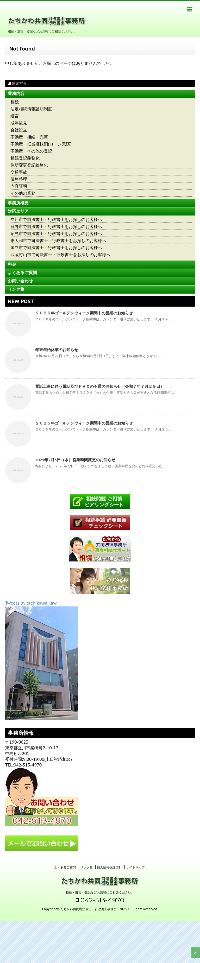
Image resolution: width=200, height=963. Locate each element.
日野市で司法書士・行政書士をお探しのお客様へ (56, 226)
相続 (14, 102)
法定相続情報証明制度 (31, 109)
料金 (12, 264)
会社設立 (18, 130)
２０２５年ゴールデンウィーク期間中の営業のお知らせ (84, 423)
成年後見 (18, 123)
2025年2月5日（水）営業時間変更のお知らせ (75, 459)
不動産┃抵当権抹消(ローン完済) (41, 144)
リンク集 (16, 289)
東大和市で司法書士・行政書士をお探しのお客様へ (58, 240)
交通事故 (18, 172)
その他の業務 (22, 193)
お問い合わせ (20, 281)
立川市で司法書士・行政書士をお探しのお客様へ (56, 219)
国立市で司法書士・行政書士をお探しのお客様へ (56, 247)
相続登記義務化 (25, 158)
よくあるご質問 (22, 272)
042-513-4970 (100, 900)
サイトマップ (135, 867)
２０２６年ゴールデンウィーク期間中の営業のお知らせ (84, 313)
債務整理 (18, 179)
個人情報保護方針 (109, 867)
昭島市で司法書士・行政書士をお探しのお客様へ (56, 233)
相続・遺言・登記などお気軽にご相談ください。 (100, 892)
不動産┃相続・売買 (29, 137)
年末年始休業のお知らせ (56, 349)
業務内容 (16, 93)
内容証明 (18, 186)
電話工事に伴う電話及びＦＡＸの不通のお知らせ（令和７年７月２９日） (99, 386)
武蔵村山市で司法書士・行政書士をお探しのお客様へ (60, 254)
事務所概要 (18, 203)
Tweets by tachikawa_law (31, 603)
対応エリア (18, 211)
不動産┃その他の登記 (31, 151)
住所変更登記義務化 (29, 165)
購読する (17, 83)
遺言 (14, 116)
